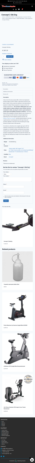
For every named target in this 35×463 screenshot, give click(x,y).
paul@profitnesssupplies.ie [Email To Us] (7, 448)
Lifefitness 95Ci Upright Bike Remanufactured (14, 366)
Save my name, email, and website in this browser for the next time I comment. (17, 196)
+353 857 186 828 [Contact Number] (18, 2)
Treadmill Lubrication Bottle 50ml (11, 284)
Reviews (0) (5, 94)
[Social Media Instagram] (3, 456)
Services (3, 424)
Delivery (3, 444)
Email (5, 190)
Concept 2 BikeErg (7, 85)
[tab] (17, 89)
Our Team (3, 440)
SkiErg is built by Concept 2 (9, 118)
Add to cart (9, 56)
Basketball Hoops (4, 434)
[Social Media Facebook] (1, 456)
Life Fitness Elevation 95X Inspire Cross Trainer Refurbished (15, 408)
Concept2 (11, 157)
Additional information (8, 91)
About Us (3, 423)
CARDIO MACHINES (10, 17)
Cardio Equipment (19, 17)
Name (5, 184)
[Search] (13, 9)
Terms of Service (4, 442)
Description (5, 89)
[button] (6, 60)
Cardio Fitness (4, 430)
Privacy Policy (4, 441)
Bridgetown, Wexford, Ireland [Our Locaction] (7, 450)
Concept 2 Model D (14, 85)
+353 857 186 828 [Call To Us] (5, 452)
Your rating (6, 172)
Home (3, 17)
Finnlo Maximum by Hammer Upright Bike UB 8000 (15, 325)
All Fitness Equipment (5, 435)
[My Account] (15, 9)
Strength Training (4, 431)
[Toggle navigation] (32, 6)
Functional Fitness (5, 432)
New (10, 154)
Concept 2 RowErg (8, 241)
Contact (3, 425)
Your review (6, 176)
